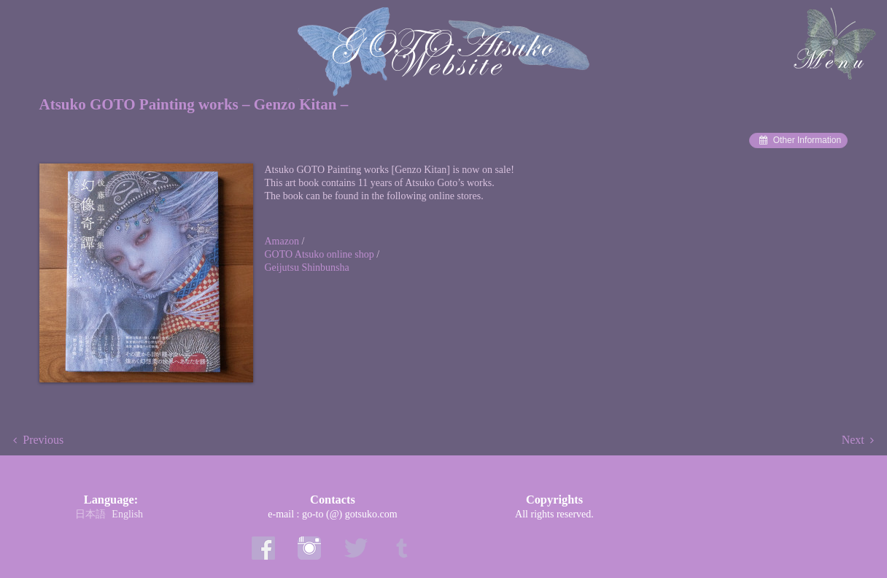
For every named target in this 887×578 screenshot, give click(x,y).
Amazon (283, 241)
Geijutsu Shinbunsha (307, 267)
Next (853, 440)
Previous (43, 440)
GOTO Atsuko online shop (321, 254)
